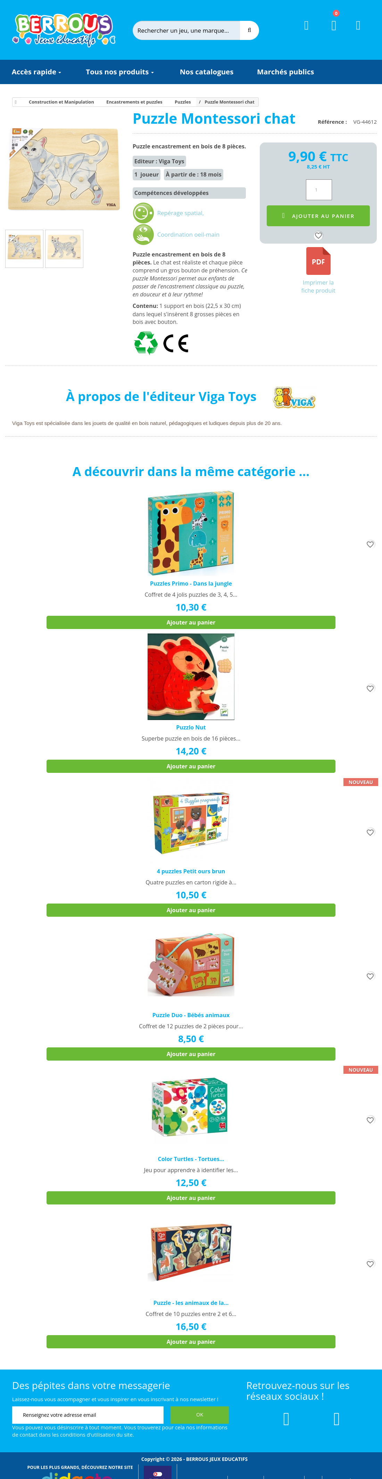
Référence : (334, 121)
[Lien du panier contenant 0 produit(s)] (330, 32)
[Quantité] (319, 189)
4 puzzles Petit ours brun (191, 871)
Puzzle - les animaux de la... (191, 1303)
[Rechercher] (193, 30)
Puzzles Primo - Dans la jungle (191, 583)
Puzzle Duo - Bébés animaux (191, 1015)
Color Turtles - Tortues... (191, 1159)
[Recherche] (249, 30)
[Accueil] (14, 102)
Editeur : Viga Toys (159, 161)
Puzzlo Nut (191, 727)
